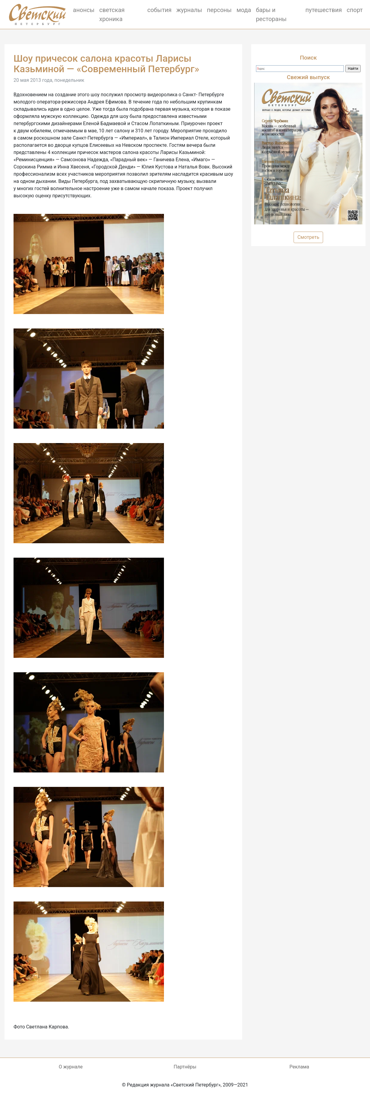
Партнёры (185, 1067)
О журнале (70, 1067)
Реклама (299, 1067)
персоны (219, 10)
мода (243, 10)
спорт (355, 10)
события (159, 10)
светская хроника (112, 14)
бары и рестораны (271, 14)
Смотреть (308, 237)
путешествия (323, 10)
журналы (189, 10)
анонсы (83, 10)
